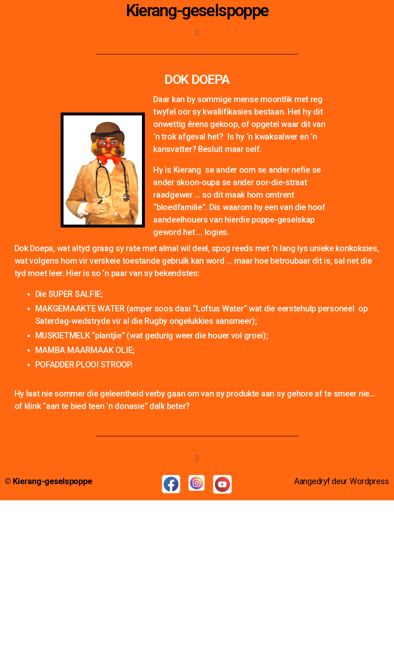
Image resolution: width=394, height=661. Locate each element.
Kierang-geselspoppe (197, 10)
